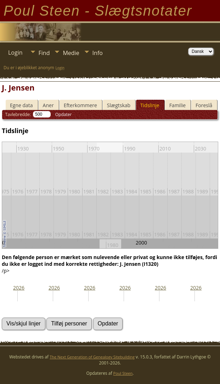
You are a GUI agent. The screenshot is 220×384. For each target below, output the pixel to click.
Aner (48, 105)
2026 (18, 287)
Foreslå (204, 105)
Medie (71, 53)
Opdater (63, 114)
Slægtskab (118, 105)
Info (97, 53)
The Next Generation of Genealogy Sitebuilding (92, 357)
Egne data (21, 105)
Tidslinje (149, 105)
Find (44, 53)
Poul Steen (123, 373)
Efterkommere (80, 105)
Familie (177, 105)
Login (15, 52)
